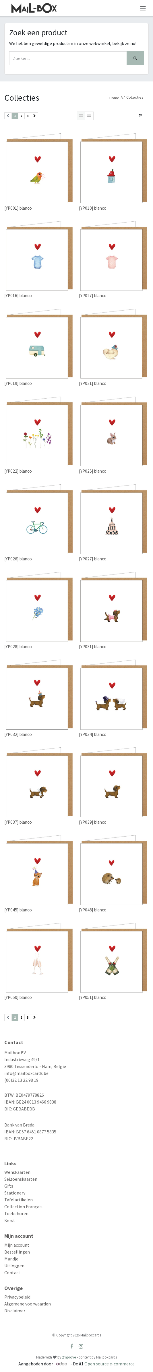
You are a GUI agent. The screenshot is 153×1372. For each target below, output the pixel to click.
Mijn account (16, 1245)
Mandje (11, 1259)
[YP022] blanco (18, 471)
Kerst (9, 1220)
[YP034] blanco (92, 734)
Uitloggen (14, 1265)
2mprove (69, 1357)
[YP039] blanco (92, 822)
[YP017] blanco (92, 295)
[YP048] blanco (92, 909)
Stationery (14, 1193)
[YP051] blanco (92, 997)
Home (114, 97)
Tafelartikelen (18, 1200)
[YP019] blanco (18, 383)
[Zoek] (135, 58)
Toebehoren (16, 1213)
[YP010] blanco (92, 208)
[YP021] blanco (92, 383)
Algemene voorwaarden (27, 1304)
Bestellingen (17, 1252)
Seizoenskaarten (20, 1179)
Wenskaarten (17, 1172)
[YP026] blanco (18, 559)
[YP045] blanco (18, 909)
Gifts (8, 1186)
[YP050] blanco (18, 997)
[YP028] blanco (18, 646)
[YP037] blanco (18, 822)
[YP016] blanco (18, 295)
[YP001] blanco (18, 208)
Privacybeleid (17, 1297)
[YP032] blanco (18, 734)
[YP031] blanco (92, 646)
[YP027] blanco (92, 559)
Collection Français (23, 1206)
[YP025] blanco (92, 471)
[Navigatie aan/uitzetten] (143, 8)
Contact (12, 1272)
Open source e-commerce (109, 1364)
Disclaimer (14, 1310)
